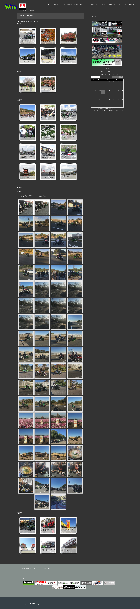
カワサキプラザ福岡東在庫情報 (104, 4)
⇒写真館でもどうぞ (118, 110)
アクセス (125, 4)
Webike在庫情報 (77, 4)
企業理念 (56, 4)
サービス (63, 4)
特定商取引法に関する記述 (28, 568)
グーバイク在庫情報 (89, 4)
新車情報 (69, 4)
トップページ (48, 4)
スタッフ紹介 (117, 4)
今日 (121, 76)
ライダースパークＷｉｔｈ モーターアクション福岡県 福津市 (19, 6)
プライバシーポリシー (44, 568)
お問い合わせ (132, 4)
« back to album (21, 192)
